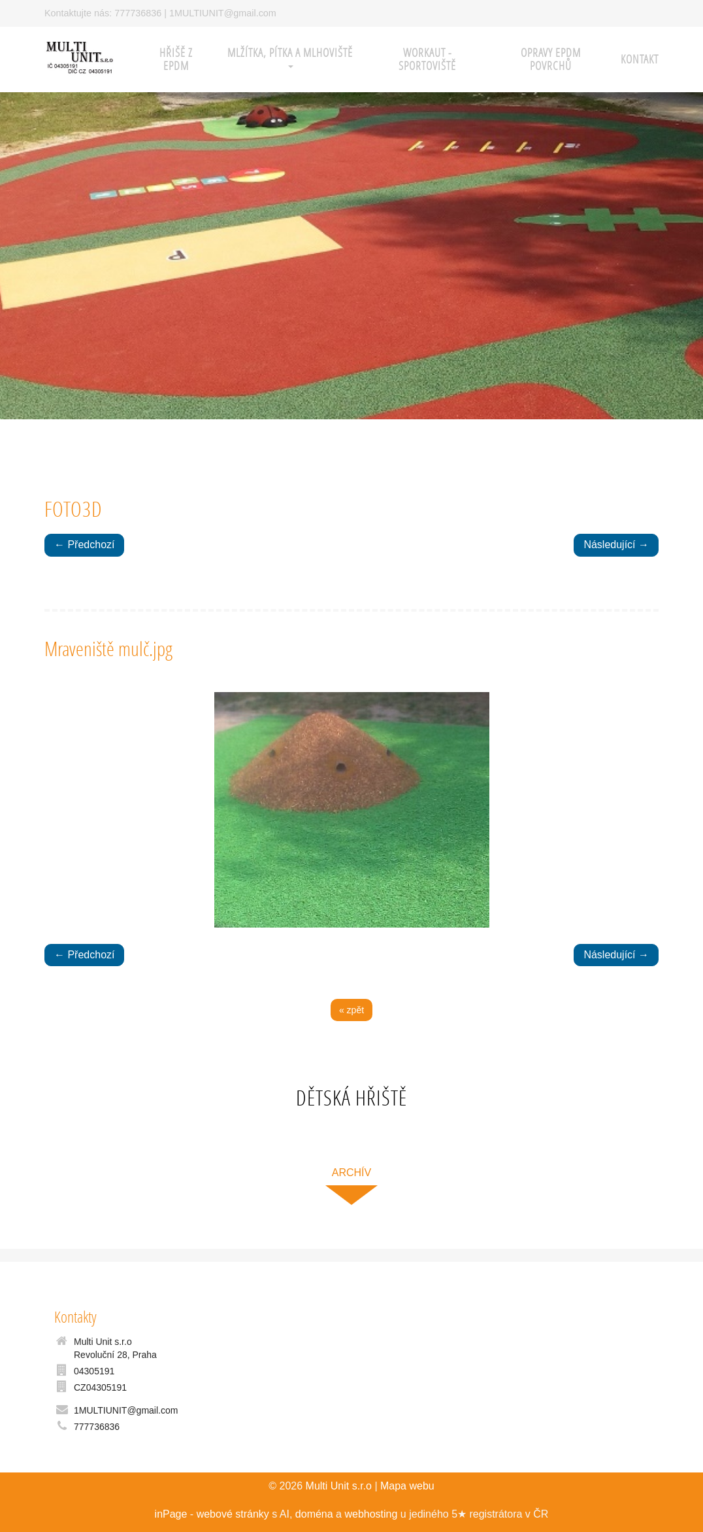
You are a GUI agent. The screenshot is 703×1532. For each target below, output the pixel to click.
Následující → (616, 544)
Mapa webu (407, 1485)
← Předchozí (84, 544)
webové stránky (233, 1514)
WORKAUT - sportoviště (427, 59)
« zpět (351, 1010)
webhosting (370, 1514)
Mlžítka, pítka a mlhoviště (290, 56)
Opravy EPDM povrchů (551, 59)
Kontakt (640, 59)
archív (351, 1172)
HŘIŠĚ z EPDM (176, 59)
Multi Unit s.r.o (339, 1485)
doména (314, 1514)
